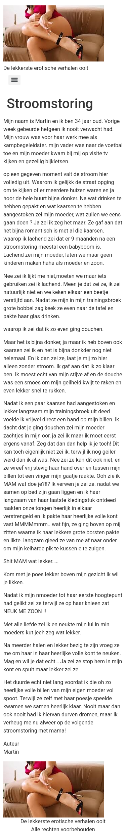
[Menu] (14, 80)
